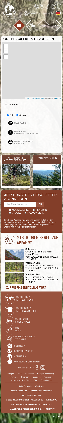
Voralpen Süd (31, 380)
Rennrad (40, 210)
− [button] (6, 50)
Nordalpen (29, 374)
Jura (20, 374)
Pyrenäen (25, 377)
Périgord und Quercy (45, 374)
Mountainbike (19, 210)
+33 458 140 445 (34, 395)
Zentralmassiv (46, 380)
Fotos (12, 115)
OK (40, 204)
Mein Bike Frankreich (38, 13)
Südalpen (36, 377)
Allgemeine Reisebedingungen (26, 409)
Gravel (15, 213)
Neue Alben (20, 123)
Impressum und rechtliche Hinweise (34, 402)
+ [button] (6, 46)
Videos (22, 115)
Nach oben (57, 416)
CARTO (58, 98)
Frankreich (11, 105)
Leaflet (28, 98)
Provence (14, 377)
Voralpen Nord (17, 380)
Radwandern (34, 213)
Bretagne (10, 374)
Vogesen (47, 377)
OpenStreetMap (38, 98)
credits (45, 404)
